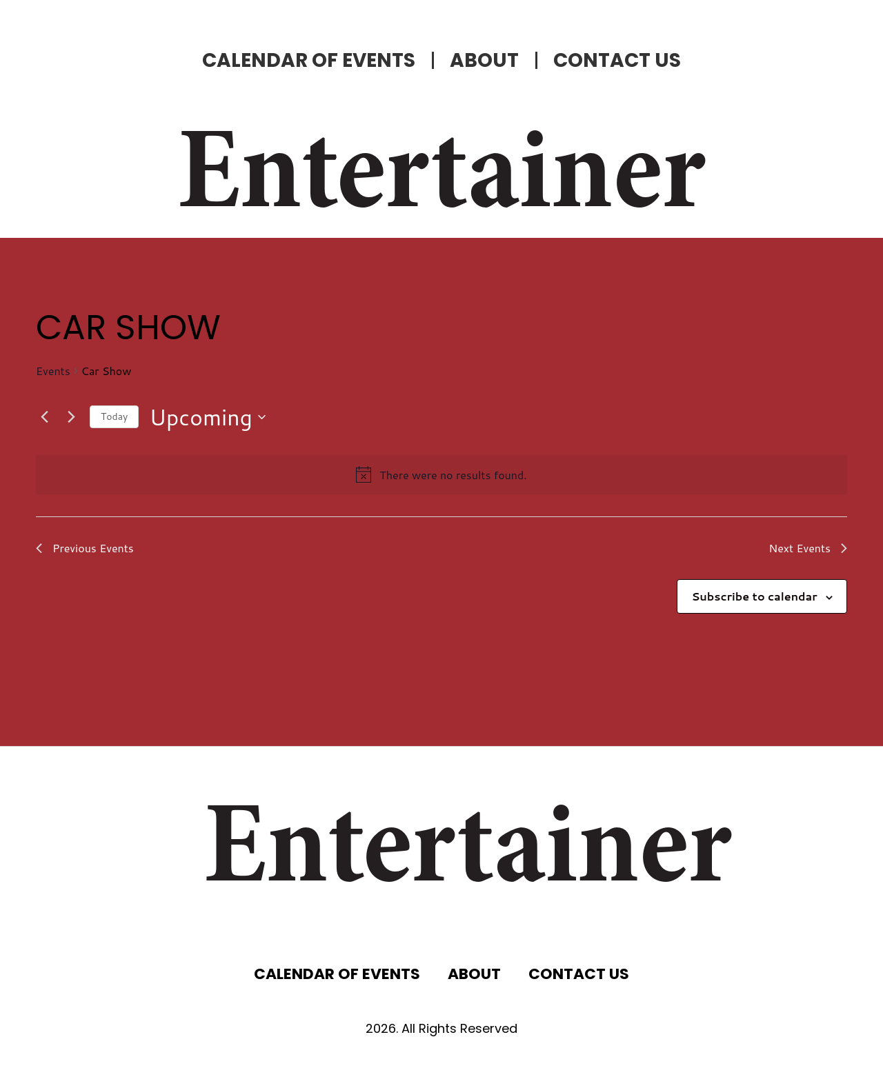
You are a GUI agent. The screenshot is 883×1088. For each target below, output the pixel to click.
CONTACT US (617, 60)
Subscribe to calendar (754, 596)
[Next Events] (71, 417)
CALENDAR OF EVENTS (308, 60)
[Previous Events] (44, 417)
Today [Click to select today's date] (114, 416)
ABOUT (484, 60)
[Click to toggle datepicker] (207, 416)
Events (53, 371)
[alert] (452, 475)
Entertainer (441, 179)
